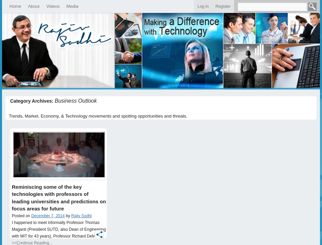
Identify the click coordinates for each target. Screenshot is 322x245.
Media (72, 6)
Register (223, 6)
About (34, 6)
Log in (203, 6)
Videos (53, 6)
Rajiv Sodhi (81, 215)
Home (15, 6)
